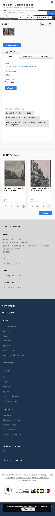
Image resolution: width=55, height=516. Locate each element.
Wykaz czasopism (10, 401)
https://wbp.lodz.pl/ (11, 287)
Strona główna (9, 312)
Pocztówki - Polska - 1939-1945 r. (19, 113)
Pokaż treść (11, 45)
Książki (5, 336)
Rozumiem (28, 509)
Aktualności (7, 415)
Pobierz (10, 51)
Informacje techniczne (11, 420)
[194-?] (7, 74)
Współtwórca (8, 386)
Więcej (45, 213)
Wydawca (6, 391)
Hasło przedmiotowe (11, 396)
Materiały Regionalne (11, 331)
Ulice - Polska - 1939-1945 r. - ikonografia (22, 117)
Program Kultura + (10, 326)
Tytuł (5, 382)
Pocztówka (9, 82)
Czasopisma (8, 341)
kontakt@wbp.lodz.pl (12, 276)
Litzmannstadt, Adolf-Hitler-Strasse (13, 189)
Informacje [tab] (27, 57)
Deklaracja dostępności (12, 434)
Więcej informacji (40, 506)
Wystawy (6, 345)
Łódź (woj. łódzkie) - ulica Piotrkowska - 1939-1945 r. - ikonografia (26, 123)
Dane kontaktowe (10, 429)
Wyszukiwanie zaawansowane (33, 17)
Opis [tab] (10, 57)
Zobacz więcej (8, 363)
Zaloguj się (7, 451)
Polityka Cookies (9, 425)
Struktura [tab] (44, 57)
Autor (5, 377)
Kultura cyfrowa (9, 350)
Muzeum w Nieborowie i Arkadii (15, 355)
